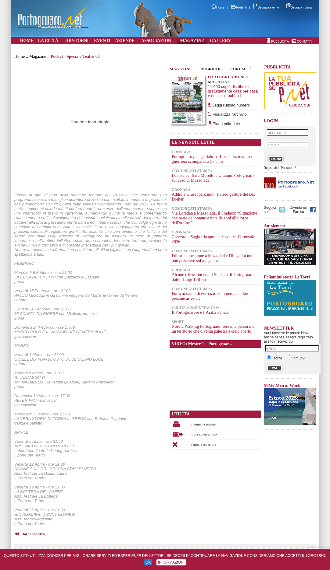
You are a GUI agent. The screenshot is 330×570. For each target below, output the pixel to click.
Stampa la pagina (203, 424)
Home (217, 7)
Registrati (270, 168)
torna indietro (34, 534)
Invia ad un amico (204, 434)
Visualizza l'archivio (229, 114)
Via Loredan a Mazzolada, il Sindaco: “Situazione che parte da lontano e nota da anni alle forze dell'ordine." (214, 218)
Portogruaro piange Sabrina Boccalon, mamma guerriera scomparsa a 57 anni (212, 159)
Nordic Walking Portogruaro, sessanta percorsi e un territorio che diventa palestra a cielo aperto (213, 329)
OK (148, 562)
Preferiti (239, 7)
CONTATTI (304, 41)
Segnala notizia (299, 7)
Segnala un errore (204, 444)
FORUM (237, 69)
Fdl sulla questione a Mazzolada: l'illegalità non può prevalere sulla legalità (212, 258)
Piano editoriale (225, 123)
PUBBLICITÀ (280, 41)
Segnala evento (266, 7)
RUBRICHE (211, 69)
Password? (288, 168)
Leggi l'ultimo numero (231, 105)
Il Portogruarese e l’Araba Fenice (200, 312)
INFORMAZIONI (171, 562)
